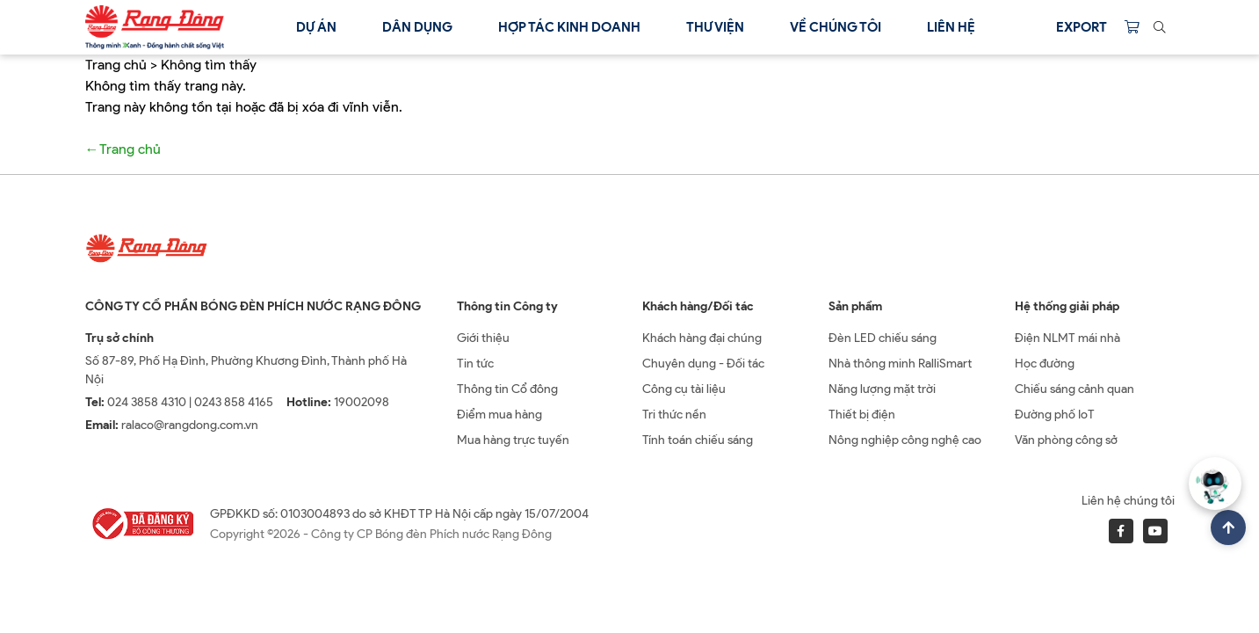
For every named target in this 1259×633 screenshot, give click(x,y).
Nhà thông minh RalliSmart (900, 363)
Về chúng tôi (835, 27)
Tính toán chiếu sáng (697, 440)
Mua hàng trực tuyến (513, 440)
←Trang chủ (123, 149)
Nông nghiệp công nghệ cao (904, 440)
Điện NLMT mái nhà (1067, 338)
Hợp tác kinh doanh (569, 27)
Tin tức (475, 363)
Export (1081, 27)
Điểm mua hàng (499, 414)
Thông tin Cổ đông (507, 389)
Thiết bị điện (861, 414)
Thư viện (715, 27)
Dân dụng (417, 27)
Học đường (1044, 363)
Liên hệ (951, 27)
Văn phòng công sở (1066, 440)
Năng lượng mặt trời (882, 389)
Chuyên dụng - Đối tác (703, 363)
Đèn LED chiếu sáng (882, 338)
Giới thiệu (483, 338)
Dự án (316, 27)
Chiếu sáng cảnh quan (1074, 389)
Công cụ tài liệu (684, 389)
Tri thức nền (674, 414)
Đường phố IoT (1055, 414)
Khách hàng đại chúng (702, 338)
